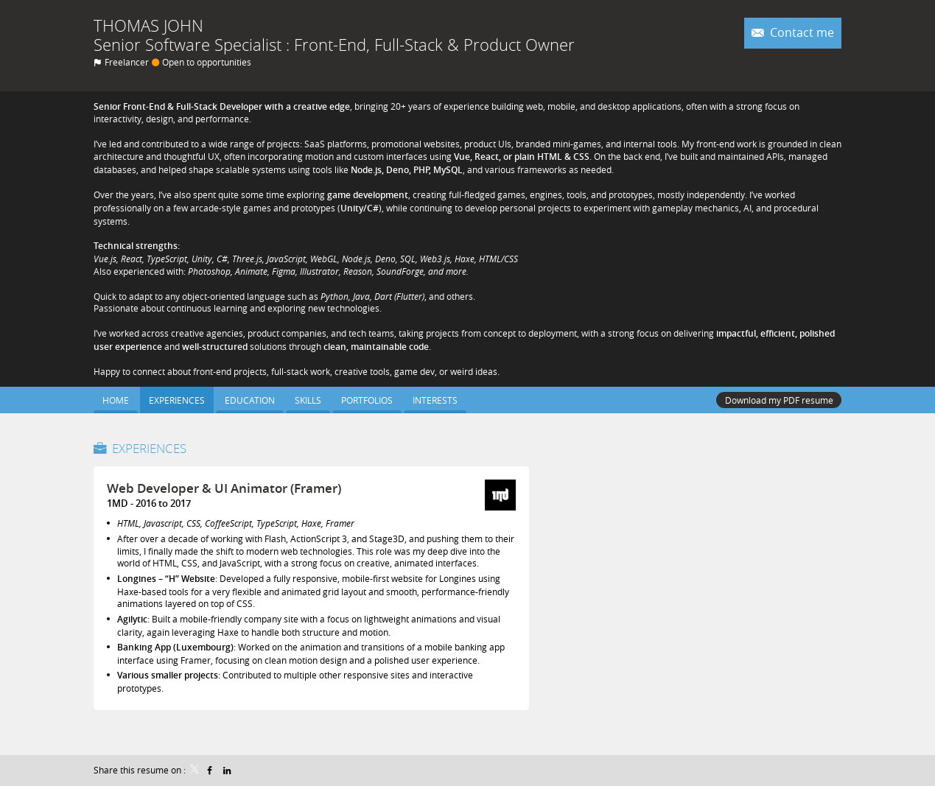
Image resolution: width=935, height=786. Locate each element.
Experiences (149, 448)
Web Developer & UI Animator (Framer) (224, 488)
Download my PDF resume (778, 400)
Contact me (800, 33)
